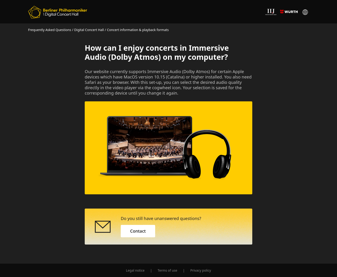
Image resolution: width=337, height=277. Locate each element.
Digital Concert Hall (89, 30)
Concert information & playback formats (138, 30)
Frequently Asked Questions (49, 30)
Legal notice (135, 270)
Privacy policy (200, 270)
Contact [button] (138, 231)
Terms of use (167, 270)
